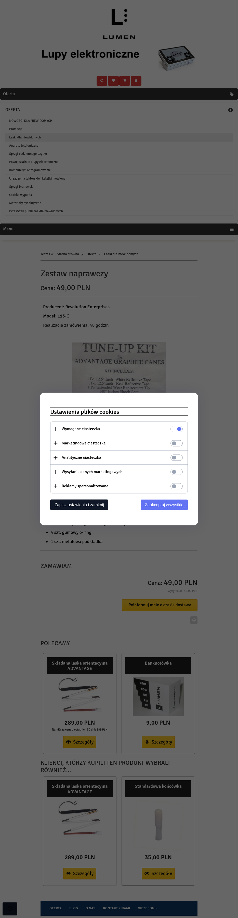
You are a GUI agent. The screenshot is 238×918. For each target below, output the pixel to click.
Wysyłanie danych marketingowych (92, 471)
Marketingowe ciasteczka (83, 443)
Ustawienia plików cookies (84, 412)
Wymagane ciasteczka (81, 428)
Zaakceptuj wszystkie (164, 505)
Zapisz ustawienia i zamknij (79, 505)
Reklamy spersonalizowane (85, 486)
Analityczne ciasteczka (81, 457)
